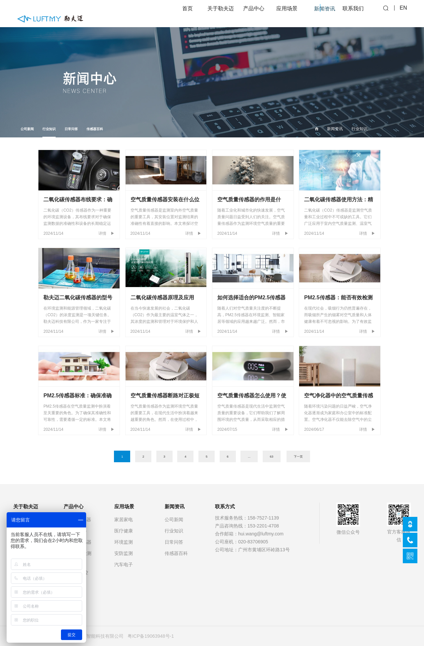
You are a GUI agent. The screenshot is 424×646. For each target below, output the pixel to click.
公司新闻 (27, 129)
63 (271, 456)
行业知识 (49, 132)
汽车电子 (123, 564)
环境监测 (123, 542)
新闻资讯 (335, 128)
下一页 (298, 456)
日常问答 (71, 129)
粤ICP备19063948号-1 (151, 636)
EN (403, 13)
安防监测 (123, 553)
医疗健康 (123, 530)
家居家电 (123, 519)
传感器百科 (94, 129)
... (249, 456)
